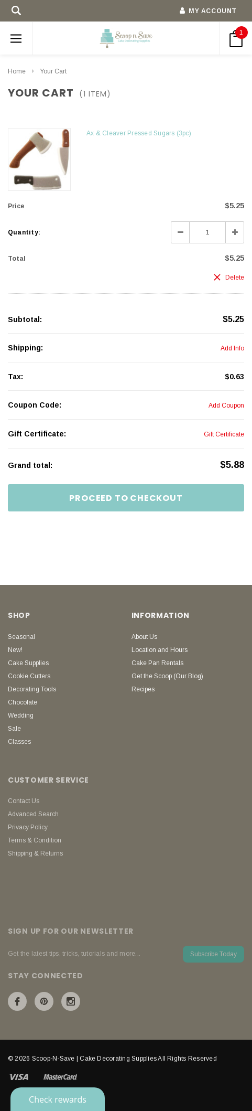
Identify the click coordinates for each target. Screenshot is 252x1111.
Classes (19, 741)
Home (17, 71)
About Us (144, 636)
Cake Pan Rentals (157, 663)
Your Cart (53, 71)
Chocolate (22, 702)
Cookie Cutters (29, 676)
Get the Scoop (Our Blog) (167, 676)
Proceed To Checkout (125, 498)
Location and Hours (160, 650)
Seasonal (21, 636)
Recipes (143, 689)
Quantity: (24, 232)
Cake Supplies (28, 663)
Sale (14, 728)
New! (15, 650)
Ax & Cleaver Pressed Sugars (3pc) (138, 133)
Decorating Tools (32, 689)
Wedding (21, 715)
